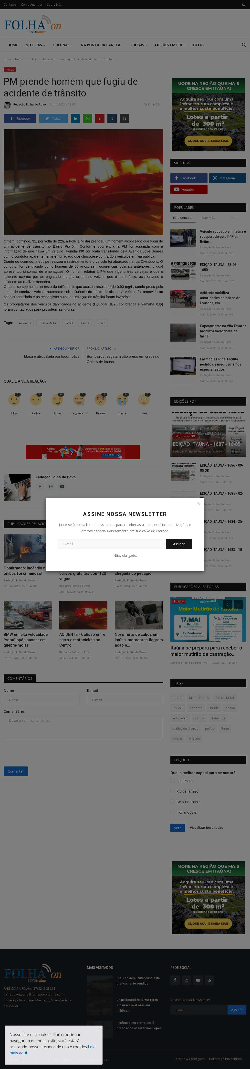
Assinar (179, 544)
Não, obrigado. (125, 555)
